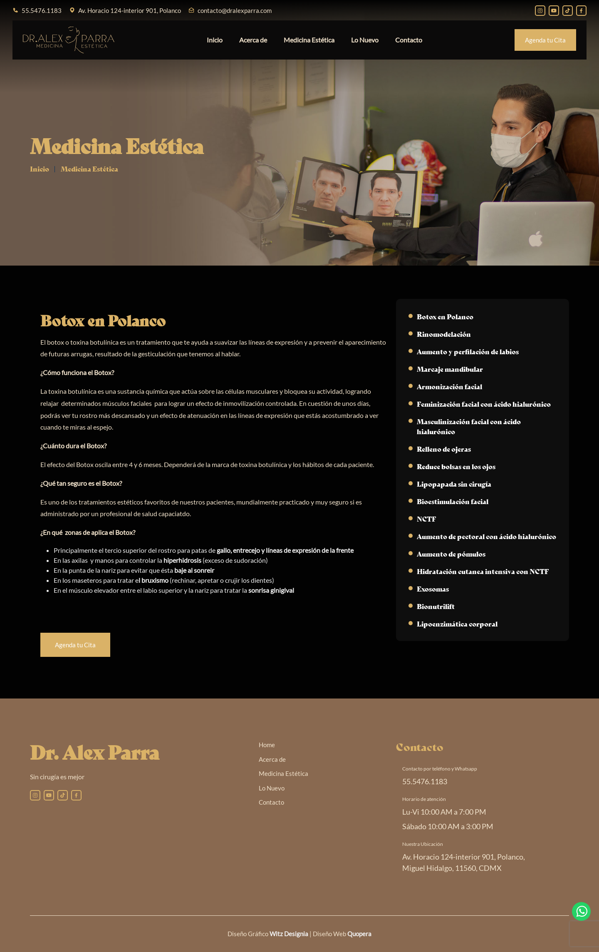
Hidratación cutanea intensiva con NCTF (483, 571)
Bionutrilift (436, 606)
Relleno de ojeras (444, 448)
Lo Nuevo (365, 40)
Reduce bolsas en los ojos (456, 466)
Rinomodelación (444, 333)
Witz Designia (289, 933)
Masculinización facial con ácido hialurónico (469, 426)
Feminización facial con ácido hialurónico (484, 403)
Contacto (408, 40)
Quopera (359, 933)
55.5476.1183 (42, 10)
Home (267, 744)
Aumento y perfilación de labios (468, 351)
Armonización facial (449, 386)
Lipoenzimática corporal (457, 623)
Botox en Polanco (445, 316)
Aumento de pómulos (451, 553)
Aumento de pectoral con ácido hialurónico (486, 536)
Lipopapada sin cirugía (454, 483)
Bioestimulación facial (452, 501)
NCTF (426, 518)
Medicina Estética (309, 40)
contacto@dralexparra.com (235, 10)
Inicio (215, 40)
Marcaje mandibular (450, 368)
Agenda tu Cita (545, 40)
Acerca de (253, 40)
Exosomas (433, 588)
